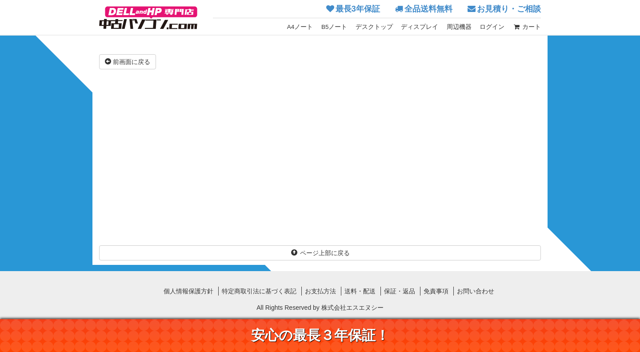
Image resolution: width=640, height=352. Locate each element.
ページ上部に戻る (320, 252)
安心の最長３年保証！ (320, 335)
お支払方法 (320, 291)
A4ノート (300, 27)
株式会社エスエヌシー (352, 307)
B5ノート (334, 27)
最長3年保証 (358, 8)
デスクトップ (374, 27)
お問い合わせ (475, 291)
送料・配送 (360, 291)
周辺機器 (459, 27)
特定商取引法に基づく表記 (259, 291)
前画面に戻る (127, 61)
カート (527, 27)
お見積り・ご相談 (509, 8)
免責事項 (436, 291)
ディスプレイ (419, 27)
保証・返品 (399, 291)
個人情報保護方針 (188, 291)
